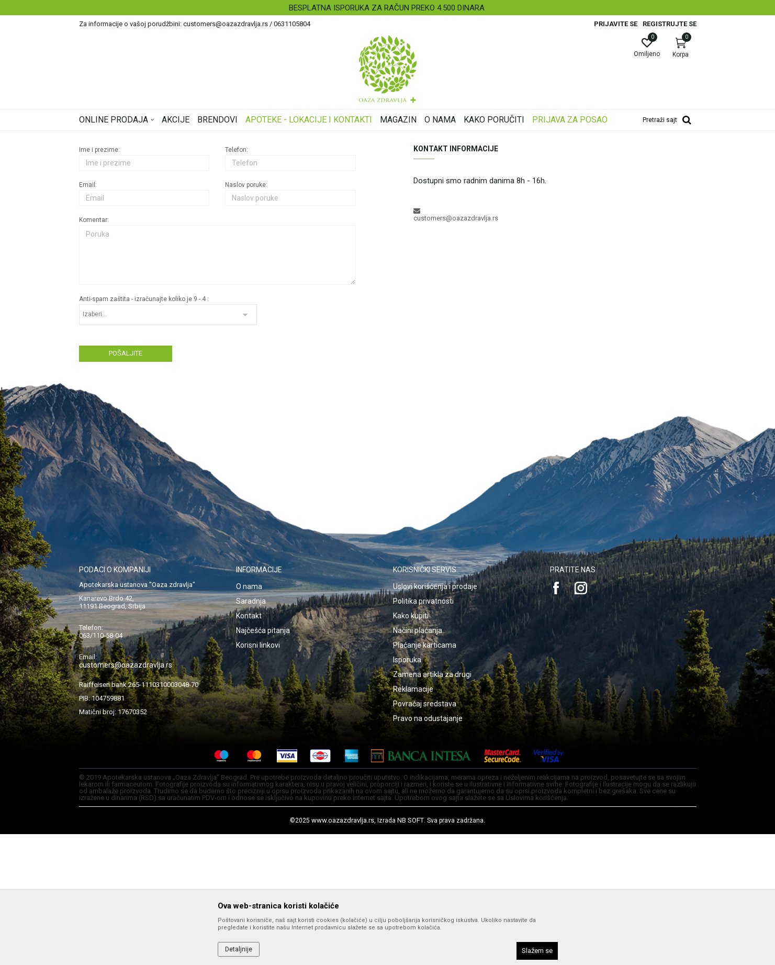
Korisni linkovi (258, 776)
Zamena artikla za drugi (432, 805)
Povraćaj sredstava (424, 834)
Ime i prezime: (99, 280)
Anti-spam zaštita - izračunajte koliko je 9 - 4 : (144, 430)
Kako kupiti (411, 746)
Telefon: (236, 280)
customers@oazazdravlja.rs (125, 796)
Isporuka (407, 790)
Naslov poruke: (246, 315)
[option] (387, 8)
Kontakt (249, 746)
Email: (88, 315)
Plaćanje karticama (424, 776)
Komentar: (94, 350)
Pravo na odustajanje (428, 849)
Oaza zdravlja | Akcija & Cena (121, 137)
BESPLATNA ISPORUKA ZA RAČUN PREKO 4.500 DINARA (387, 8)
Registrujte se (670, 24)
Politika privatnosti (423, 732)
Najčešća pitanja (263, 761)
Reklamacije (413, 820)
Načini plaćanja (417, 761)
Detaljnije (238, 949)
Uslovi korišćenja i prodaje (435, 717)
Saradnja (251, 732)
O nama (249, 717)
